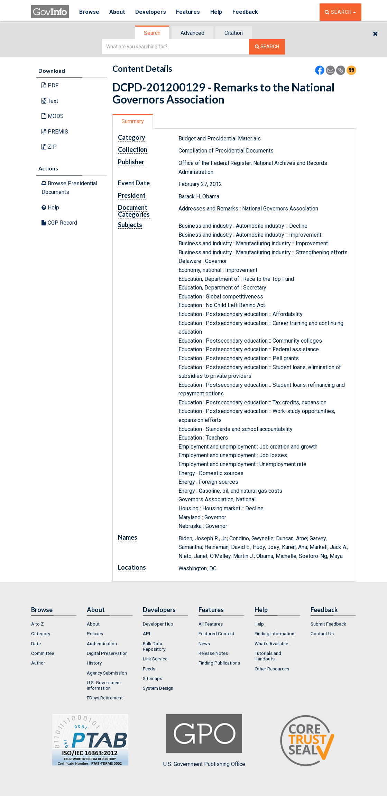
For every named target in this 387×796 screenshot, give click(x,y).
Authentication (102, 643)
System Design (158, 688)
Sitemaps (152, 678)
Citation (233, 33)
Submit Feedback (328, 624)
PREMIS (55, 131)
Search (152, 33)
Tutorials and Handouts (268, 655)
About (117, 12)
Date (36, 643)
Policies (95, 633)
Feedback (246, 12)
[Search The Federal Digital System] (267, 47)
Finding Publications (219, 663)
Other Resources (272, 668)
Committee (42, 653)
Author (38, 663)
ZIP (49, 147)
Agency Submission (107, 673)
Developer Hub (158, 624)
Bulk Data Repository (154, 646)
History (94, 663)
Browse (89, 12)
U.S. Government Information (104, 685)
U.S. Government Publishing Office (204, 740)
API (146, 633)
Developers (151, 12)
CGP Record (59, 222)
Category (40, 633)
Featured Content (216, 633)
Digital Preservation (107, 653)
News (204, 643)
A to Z (37, 624)
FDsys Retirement (105, 697)
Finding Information (274, 633)
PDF (50, 85)
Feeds (149, 668)
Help (217, 12)
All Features (211, 624)
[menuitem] (54, 623)
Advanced (192, 33)
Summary (132, 121)
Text (50, 101)
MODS (53, 116)
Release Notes (213, 653)
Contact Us (322, 633)
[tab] (152, 33)
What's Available (271, 643)
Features (189, 12)
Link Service (155, 658)
